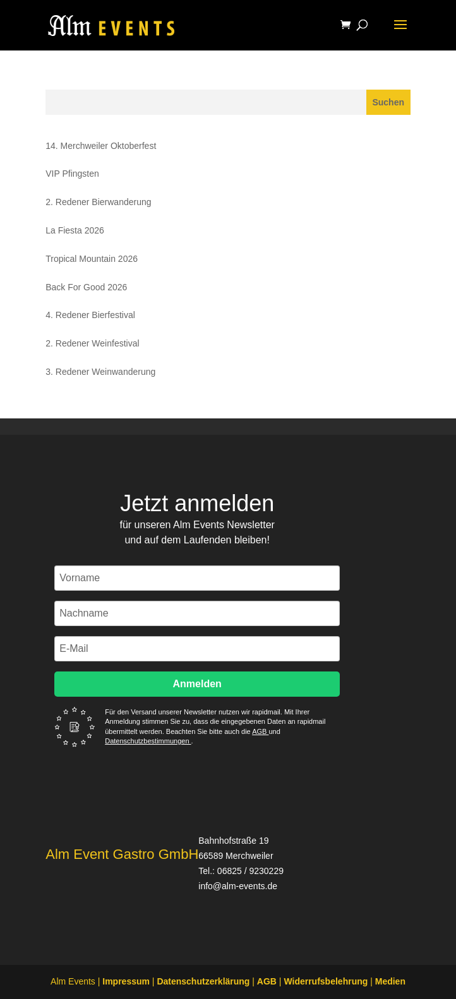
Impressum (126, 981)
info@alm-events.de (237, 886)
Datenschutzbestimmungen (148, 741)
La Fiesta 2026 (74, 230)
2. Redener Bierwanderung (98, 202)
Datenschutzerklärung (203, 981)
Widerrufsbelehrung (326, 981)
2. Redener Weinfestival (92, 343)
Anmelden (197, 683)
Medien (390, 981)
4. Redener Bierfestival (90, 315)
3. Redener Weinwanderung (100, 372)
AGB (260, 731)
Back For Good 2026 (86, 287)
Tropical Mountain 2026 (91, 259)
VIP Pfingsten (72, 173)
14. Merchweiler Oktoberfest (100, 146)
